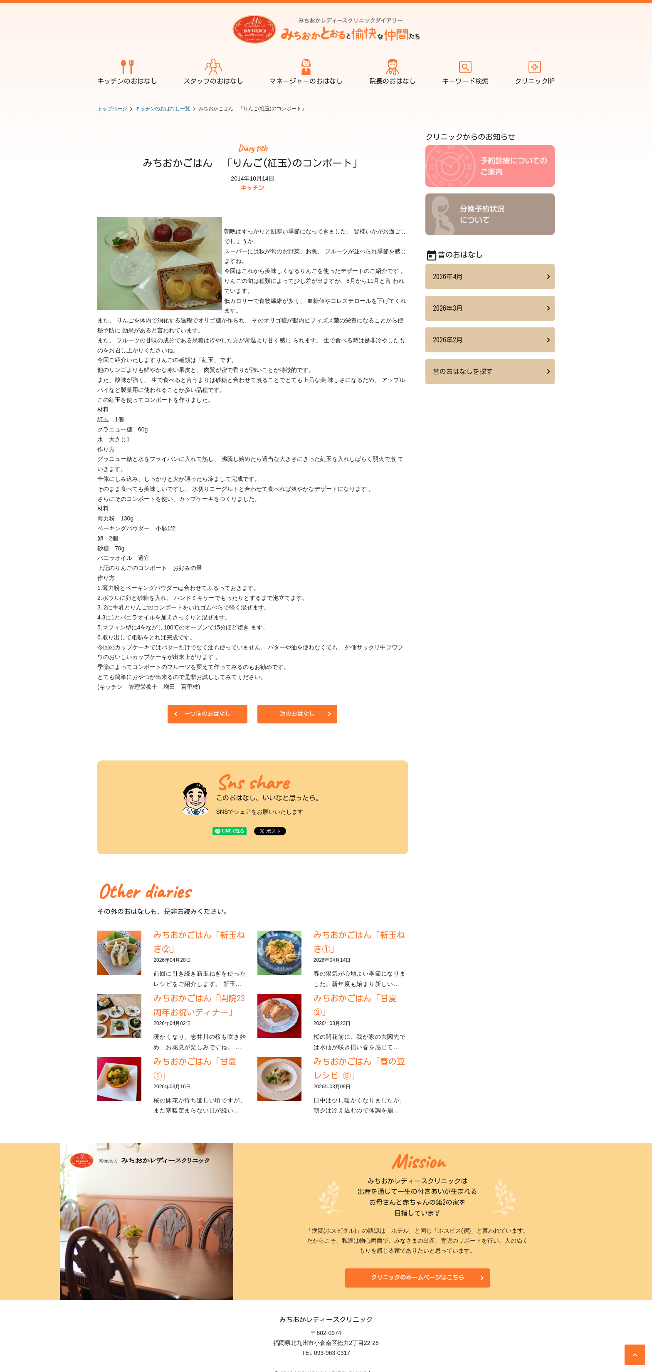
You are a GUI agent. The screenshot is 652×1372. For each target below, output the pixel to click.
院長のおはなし (392, 71)
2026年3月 (448, 308)
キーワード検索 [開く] (465, 71)
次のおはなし (297, 714)
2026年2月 (448, 340)
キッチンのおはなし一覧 (162, 108)
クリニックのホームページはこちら (417, 1277)
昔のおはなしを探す (463, 371)
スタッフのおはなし (213, 71)
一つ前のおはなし (207, 714)
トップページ (112, 108)
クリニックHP (535, 71)
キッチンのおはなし (127, 71)
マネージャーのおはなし (306, 71)
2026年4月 (448, 276)
